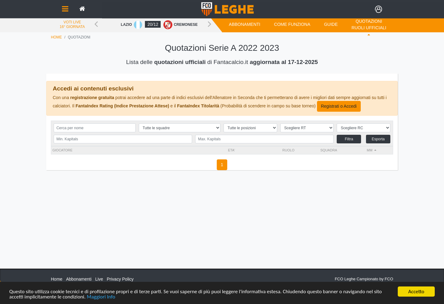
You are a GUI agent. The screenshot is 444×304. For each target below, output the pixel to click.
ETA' (231, 150)
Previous (96, 24)
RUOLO (288, 150)
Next (209, 24)
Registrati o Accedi (339, 106)
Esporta (378, 139)
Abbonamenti (244, 24)
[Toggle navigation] (65, 9)
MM (369, 150)
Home (56, 37)
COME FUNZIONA (292, 24)
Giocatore (62, 150)
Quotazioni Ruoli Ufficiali (369, 24)
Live (99, 279)
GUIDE (331, 24)
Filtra (349, 139)
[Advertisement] (222, 225)
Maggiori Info (101, 297)
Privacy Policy (120, 279)
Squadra (328, 150)
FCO (389, 279)
